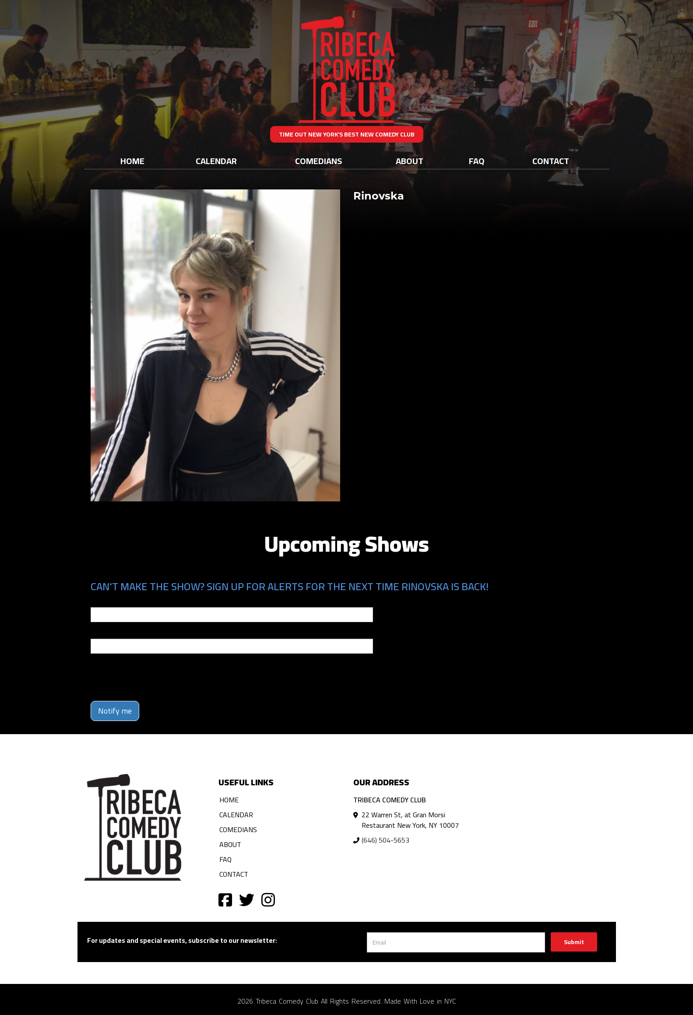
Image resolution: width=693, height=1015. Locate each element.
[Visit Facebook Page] (225, 899)
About (409, 161)
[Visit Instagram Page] (268, 899)
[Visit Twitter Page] (246, 899)
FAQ (477, 161)
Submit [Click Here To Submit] (574, 942)
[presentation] (157, 677)
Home (132, 161)
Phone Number (112, 633)
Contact (550, 161)
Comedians (318, 161)
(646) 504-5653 (385, 840)
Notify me (115, 711)
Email (98, 601)
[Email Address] (456, 942)
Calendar (216, 161)
